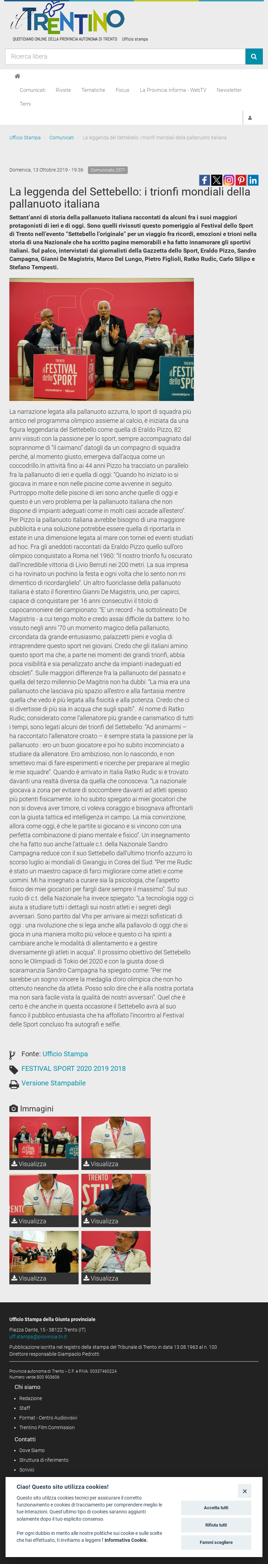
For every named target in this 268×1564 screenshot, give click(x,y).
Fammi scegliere (216, 1542)
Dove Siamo (32, 1450)
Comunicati (32, 90)
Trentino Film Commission (47, 1427)
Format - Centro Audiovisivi (48, 1418)
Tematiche (93, 90)
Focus (122, 90)
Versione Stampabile (53, 1083)
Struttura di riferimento (44, 1460)
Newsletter (229, 90)
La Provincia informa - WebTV (173, 90)
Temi (25, 104)
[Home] (17, 76)
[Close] (244, 1490)
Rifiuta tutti (216, 1525)
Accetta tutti (216, 1507)
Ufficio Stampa (25, 137)
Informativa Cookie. (126, 1540)
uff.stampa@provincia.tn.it (38, 1336)
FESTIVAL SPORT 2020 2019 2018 (73, 1068)
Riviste (63, 90)
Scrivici (26, 1470)
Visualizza (28, 1164)
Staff (24, 1408)
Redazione (30, 1398)
